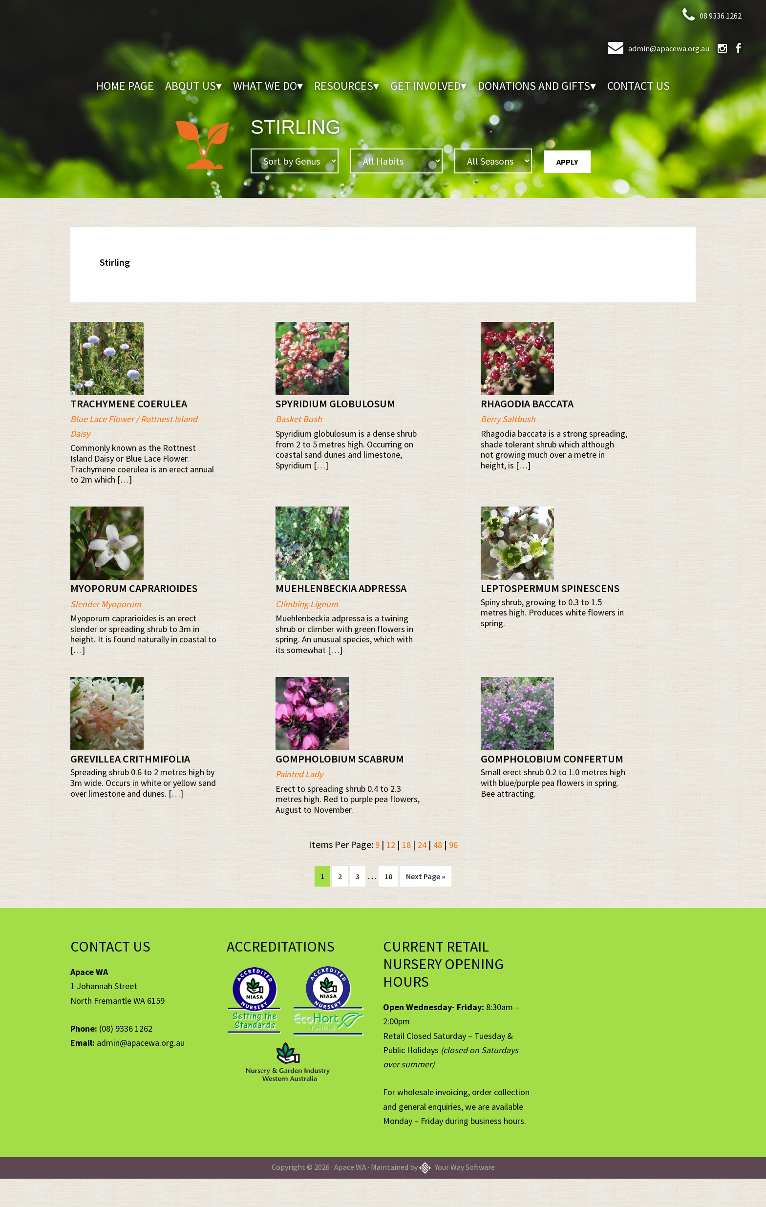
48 (439, 874)
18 (405, 874)
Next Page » (425, 908)
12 (389, 874)
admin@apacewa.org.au (643, 47)
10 (391, 905)
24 (422, 874)
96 (455, 874)
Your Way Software (457, 1195)
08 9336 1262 (710, 14)
